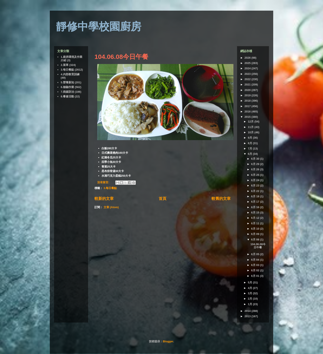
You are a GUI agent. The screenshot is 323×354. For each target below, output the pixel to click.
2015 (248, 116)
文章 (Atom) (111, 207)
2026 (248, 57)
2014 (248, 311)
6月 (250, 153)
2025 (248, 63)
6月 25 (255, 174)
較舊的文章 (221, 198)
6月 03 (255, 265)
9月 (250, 137)
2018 (248, 100)
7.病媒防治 (67, 91)
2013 (248, 316)
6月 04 (255, 259)
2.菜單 (65, 65)
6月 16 (255, 207)
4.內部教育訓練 (70, 74)
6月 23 (255, 185)
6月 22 (255, 191)
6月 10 (255, 228)
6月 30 (255, 158)
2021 (248, 84)
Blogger (168, 341)
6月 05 (255, 254)
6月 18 (255, 196)
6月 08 (255, 239)
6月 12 (255, 217)
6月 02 (255, 270)
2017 (248, 106)
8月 (250, 143)
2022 (248, 79)
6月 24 (255, 180)
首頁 (162, 198)
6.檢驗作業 (67, 87)
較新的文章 (104, 198)
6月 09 (255, 234)
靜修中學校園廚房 (98, 27)
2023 (248, 73)
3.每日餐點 (110, 188)
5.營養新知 (67, 82)
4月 (250, 288)
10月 (251, 132)
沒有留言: (103, 182)
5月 (250, 282)
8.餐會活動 (67, 96)
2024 (248, 68)
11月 (251, 127)
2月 (250, 298)
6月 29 (255, 164)
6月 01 (255, 275)
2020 (248, 90)
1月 (250, 304)
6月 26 (255, 169)
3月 (250, 293)
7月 (250, 148)
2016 (248, 111)
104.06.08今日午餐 (121, 56)
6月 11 (255, 223)
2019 (248, 95)
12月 (251, 121)
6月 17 (255, 201)
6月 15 (255, 212)
